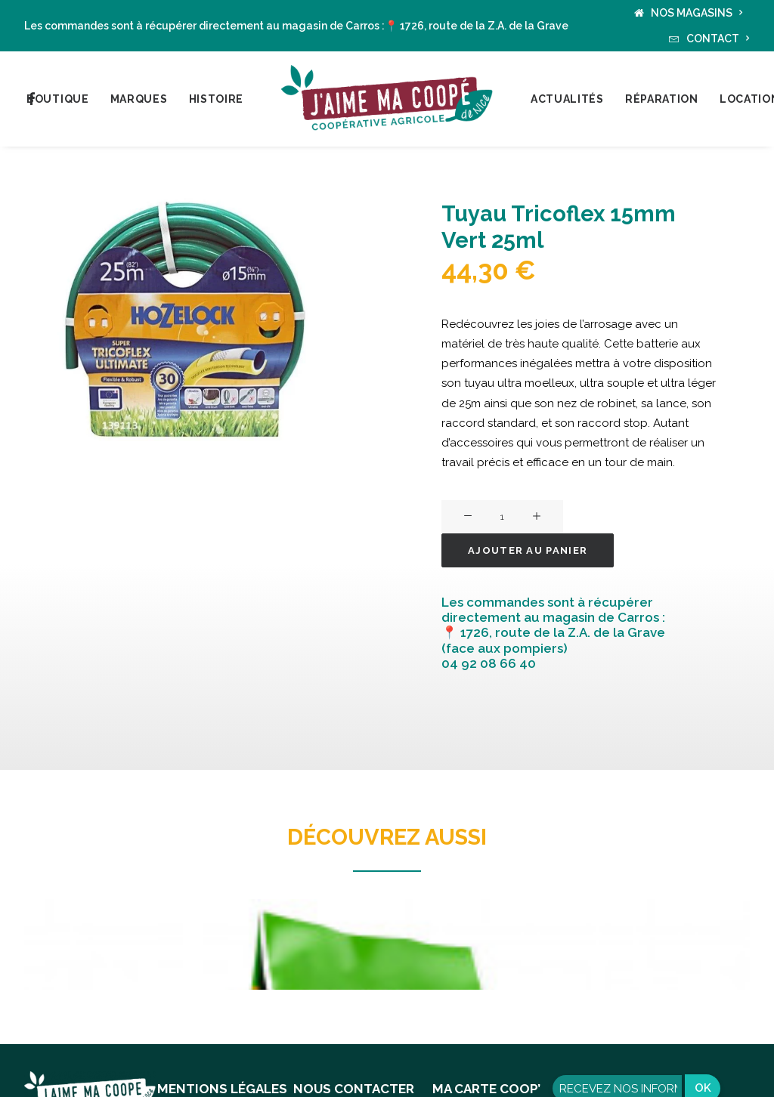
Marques (139, 99)
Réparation (661, 99)
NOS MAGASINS (697, 13)
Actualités (567, 99)
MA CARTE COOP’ (486, 1088)
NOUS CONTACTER (353, 1088)
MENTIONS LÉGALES (222, 1088)
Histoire (216, 99)
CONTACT (718, 38)
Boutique (57, 99)
